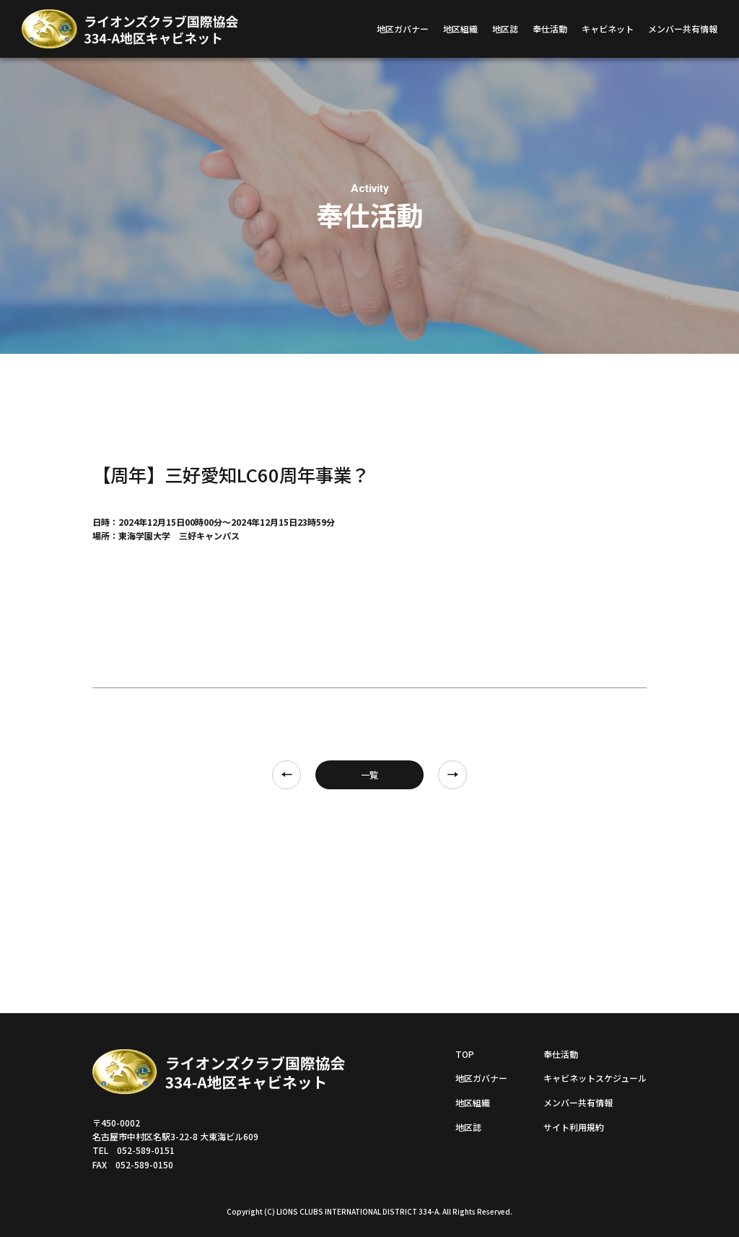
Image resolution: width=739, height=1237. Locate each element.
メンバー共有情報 (682, 28)
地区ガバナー (403, 28)
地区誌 (505, 28)
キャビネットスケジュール (595, 1078)
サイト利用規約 (573, 1127)
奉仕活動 (550, 28)
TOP (464, 1054)
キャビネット (608, 28)
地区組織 (460, 28)
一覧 (369, 774)
